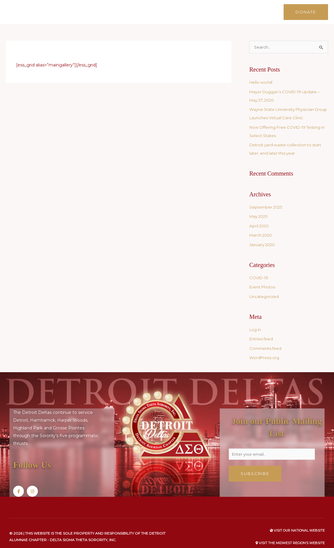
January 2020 (263, 237)
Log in (255, 322)
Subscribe (255, 467)
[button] (306, 8)
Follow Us (35, 457)
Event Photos (263, 279)
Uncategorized (264, 289)
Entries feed (262, 331)
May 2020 (259, 209)
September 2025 (266, 199)
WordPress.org (264, 350)
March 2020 (261, 227)
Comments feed (266, 341)
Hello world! (261, 74)
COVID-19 (259, 270)
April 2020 (259, 218)
